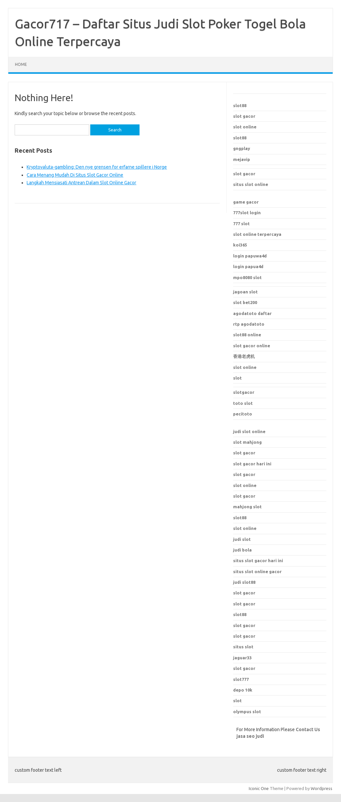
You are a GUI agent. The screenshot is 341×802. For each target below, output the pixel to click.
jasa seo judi (250, 736)
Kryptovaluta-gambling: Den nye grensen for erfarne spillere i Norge (97, 167)
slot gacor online (251, 345)
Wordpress (321, 788)
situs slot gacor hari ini (258, 560)
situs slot (243, 646)
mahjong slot (247, 506)
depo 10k (242, 690)
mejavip (241, 159)
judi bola (242, 550)
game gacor (246, 202)
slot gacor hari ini (252, 463)
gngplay (241, 148)
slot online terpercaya (257, 234)
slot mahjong (247, 442)
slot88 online (247, 334)
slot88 (239, 105)
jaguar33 (242, 657)
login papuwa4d (250, 255)
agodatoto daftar (252, 313)
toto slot (243, 403)
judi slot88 (244, 582)
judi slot (242, 539)
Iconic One (259, 788)
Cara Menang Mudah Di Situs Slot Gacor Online (75, 175)
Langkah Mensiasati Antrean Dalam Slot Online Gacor (81, 182)
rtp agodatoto (248, 324)
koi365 (240, 244)
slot (237, 378)
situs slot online (250, 184)
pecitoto (242, 413)
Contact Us (308, 729)
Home (21, 64)
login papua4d (248, 266)
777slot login (247, 212)
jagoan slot (245, 291)
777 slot (241, 223)
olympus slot (247, 711)
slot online (244, 126)
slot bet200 (245, 302)
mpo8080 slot (247, 277)
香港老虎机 (244, 356)
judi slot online (249, 431)
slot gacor (244, 116)
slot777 (241, 679)
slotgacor (243, 392)
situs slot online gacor (257, 571)
